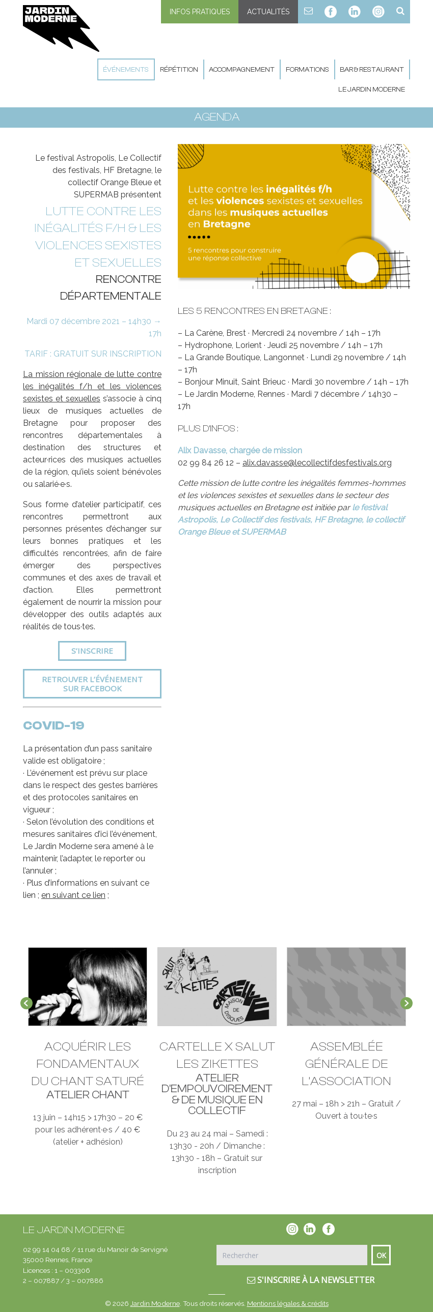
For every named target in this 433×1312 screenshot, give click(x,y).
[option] (294, 216)
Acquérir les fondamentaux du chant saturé (87, 1064)
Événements (126, 69)
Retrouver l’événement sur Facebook (92, 683)
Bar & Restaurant (372, 69)
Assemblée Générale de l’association (346, 1064)
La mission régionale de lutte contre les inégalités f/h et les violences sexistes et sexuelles (92, 386)
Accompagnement (242, 69)
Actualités (268, 12)
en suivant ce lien (73, 895)
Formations (307, 69)
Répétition (179, 69)
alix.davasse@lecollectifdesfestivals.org (317, 463)
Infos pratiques (200, 12)
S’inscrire (92, 651)
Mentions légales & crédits (288, 1303)
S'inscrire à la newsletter (310, 1280)
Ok (381, 1255)
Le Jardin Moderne (371, 89)
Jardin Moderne (155, 1303)
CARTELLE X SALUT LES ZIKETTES (217, 1055)
